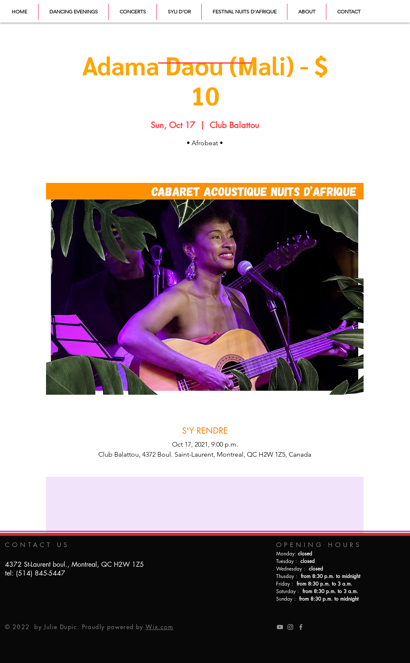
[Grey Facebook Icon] (301, 627)
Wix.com (159, 627)
